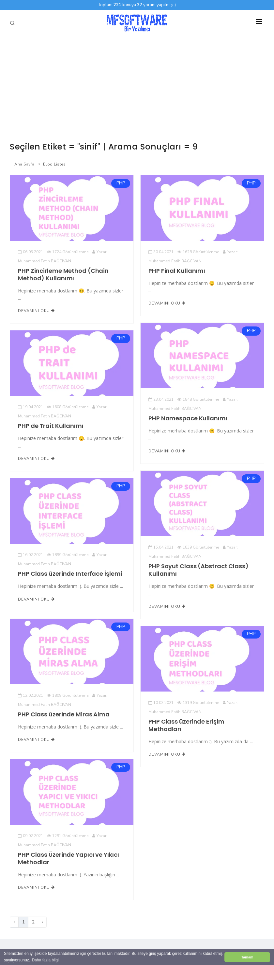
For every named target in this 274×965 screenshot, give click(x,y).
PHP (120, 183)
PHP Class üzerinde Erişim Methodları (186, 725)
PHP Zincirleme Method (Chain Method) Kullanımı (63, 274)
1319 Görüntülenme (198, 702)
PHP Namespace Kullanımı (187, 418)
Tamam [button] (247, 957)
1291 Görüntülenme (67, 835)
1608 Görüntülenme (67, 407)
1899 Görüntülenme (67, 554)
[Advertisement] (137, 85)
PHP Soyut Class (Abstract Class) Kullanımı (198, 570)
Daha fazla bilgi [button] (45, 960)
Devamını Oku (36, 310)
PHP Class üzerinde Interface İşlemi (70, 574)
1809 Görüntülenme (67, 695)
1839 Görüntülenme (198, 547)
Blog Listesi (55, 164)
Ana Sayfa (24, 164)
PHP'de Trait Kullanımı (51, 426)
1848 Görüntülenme (198, 399)
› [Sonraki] (42, 922)
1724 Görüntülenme (67, 251)
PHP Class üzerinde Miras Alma (64, 714)
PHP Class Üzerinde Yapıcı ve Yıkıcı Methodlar (68, 858)
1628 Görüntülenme (198, 251)
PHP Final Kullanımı (176, 271)
